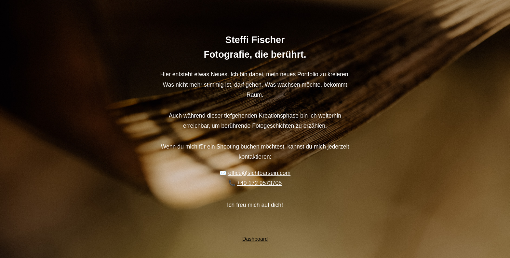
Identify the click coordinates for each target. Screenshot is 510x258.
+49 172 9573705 (259, 183)
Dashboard (255, 239)
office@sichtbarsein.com (259, 173)
